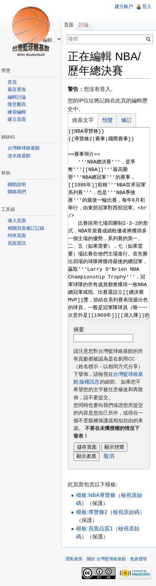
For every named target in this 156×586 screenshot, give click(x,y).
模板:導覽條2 (91, 512)
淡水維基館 (19, 155)
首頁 (12, 82)
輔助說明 (17, 184)
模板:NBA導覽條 (95, 495)
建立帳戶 (124, 6)
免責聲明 (138, 558)
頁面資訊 (17, 243)
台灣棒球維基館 (24, 148)
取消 (109, 456)
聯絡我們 (17, 191)
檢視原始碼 (126, 512)
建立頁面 (17, 119)
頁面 (69, 25)
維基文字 (83, 120)
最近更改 (17, 89)
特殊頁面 (17, 235)
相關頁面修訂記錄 (26, 228)
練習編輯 (17, 112)
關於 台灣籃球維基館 (106, 558)
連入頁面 (17, 220)
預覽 (107, 120)
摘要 (78, 329)
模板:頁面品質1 (94, 528)
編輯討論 (17, 97)
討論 (84, 25)
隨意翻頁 (17, 104)
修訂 (126, 120)
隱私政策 (74, 558)
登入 (146, 6)
